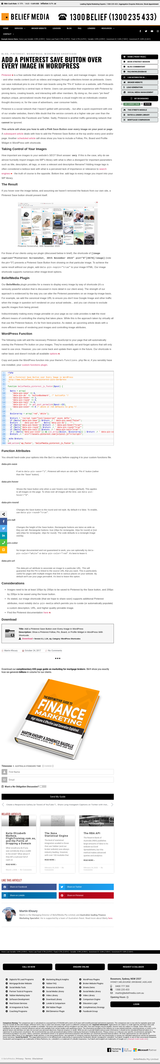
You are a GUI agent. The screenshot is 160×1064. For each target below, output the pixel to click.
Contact (8, 34)
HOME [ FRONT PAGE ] (134, 57)
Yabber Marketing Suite (19, 994)
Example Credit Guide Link (137, 1037)
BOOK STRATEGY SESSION (136, 62)
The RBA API (92, 831)
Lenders (91, 28)
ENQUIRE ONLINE (81, 965)
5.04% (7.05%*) (122, 39)
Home (5, 28)
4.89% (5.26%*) (145, 39)
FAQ (79, 28)
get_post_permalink (43, 404)
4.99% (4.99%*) (39, 39)
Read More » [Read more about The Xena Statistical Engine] (50, 858)
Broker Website (39, 28)
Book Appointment (151, 4)
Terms (28, 1057)
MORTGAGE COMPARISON (136, 120)
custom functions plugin (34, 365)
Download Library (54, 998)
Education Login (90, 1001)
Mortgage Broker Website (20, 982)
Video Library (52, 994)
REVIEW (147, 104)
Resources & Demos (55, 986)
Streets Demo (89, 986)
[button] (29, 885)
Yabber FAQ (51, 982)
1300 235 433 (122, 988)
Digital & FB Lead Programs (21, 978)
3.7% (51, 4)
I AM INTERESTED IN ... (135, 77)
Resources (108, 28)
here (45, 611)
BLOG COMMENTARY (134, 67)
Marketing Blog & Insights (57, 978)
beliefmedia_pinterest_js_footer (35, 386)
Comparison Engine (91, 998)
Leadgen (57, 28)
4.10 (20, 3)
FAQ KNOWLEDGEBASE (135, 72)
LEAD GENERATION (133, 87)
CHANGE (48, 764)
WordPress (35, 54)
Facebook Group (90, 1009)
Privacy (20, 1057)
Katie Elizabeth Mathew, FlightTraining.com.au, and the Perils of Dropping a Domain (21, 836)
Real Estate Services (18, 1001)
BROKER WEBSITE (132, 82)
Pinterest (18, 54)
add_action (13, 443)
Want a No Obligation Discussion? (20, 785)
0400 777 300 (122, 984)
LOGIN (136, 1002)
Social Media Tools (17, 986)
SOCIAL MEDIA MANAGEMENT (138, 92)
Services (20, 28)
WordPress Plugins (91, 978)
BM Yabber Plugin (54, 1005)
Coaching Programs (18, 1009)
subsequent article (13, 133)
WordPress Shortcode (60, 54)
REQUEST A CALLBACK (133, 965)
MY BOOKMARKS (140, 98)
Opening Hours (117, 995)
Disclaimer (37, 1057)
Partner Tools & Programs (20, 990)
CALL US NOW (28, 965)
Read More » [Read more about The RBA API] (89, 859)
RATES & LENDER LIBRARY (136, 115)
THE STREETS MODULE (135, 110)
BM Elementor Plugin (55, 1009)
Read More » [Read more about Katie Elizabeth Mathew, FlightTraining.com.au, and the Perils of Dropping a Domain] (11, 863)
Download (27, 637)
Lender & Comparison (55, 1001)
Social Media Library (55, 990)
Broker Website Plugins (93, 982)
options (54, 353)
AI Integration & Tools (18, 1005)
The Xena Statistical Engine (56, 833)
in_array (53, 432)
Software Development (19, 998)
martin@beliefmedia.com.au (129, 991)
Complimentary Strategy (94, 1005)
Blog (69, 28)
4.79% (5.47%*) (64, 39)
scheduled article (26, 138)
